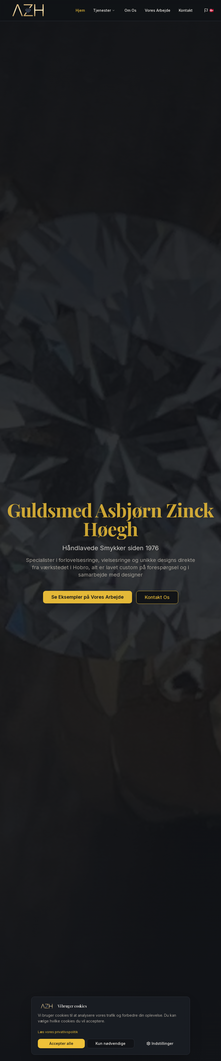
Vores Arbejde (157, 10)
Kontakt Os (157, 598)
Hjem (80, 10)
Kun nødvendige (110, 1043)
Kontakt (186, 10)
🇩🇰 (209, 10)
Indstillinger (159, 1043)
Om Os (130, 10)
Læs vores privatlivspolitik (58, 1032)
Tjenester (102, 10)
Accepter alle (61, 1043)
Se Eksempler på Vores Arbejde (87, 598)
